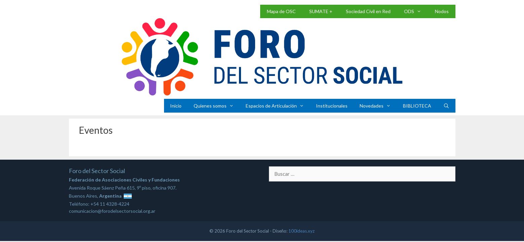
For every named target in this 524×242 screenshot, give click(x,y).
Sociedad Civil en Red (368, 11)
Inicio (176, 106)
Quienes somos (217, 105)
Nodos (442, 11)
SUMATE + (320, 11)
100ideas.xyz (301, 231)
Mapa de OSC (281, 11)
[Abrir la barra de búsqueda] (446, 106)
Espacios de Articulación (278, 105)
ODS (416, 11)
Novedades (378, 105)
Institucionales (332, 106)
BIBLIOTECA (417, 106)
